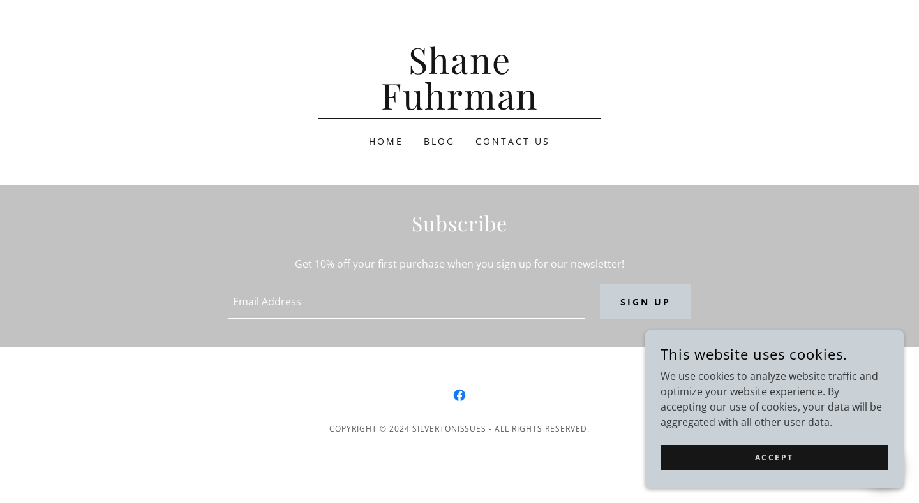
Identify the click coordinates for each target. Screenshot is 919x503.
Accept (775, 457)
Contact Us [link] (512, 141)
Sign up (645, 302)
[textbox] (406, 302)
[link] (460, 106)
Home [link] (386, 141)
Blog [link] (439, 141)
